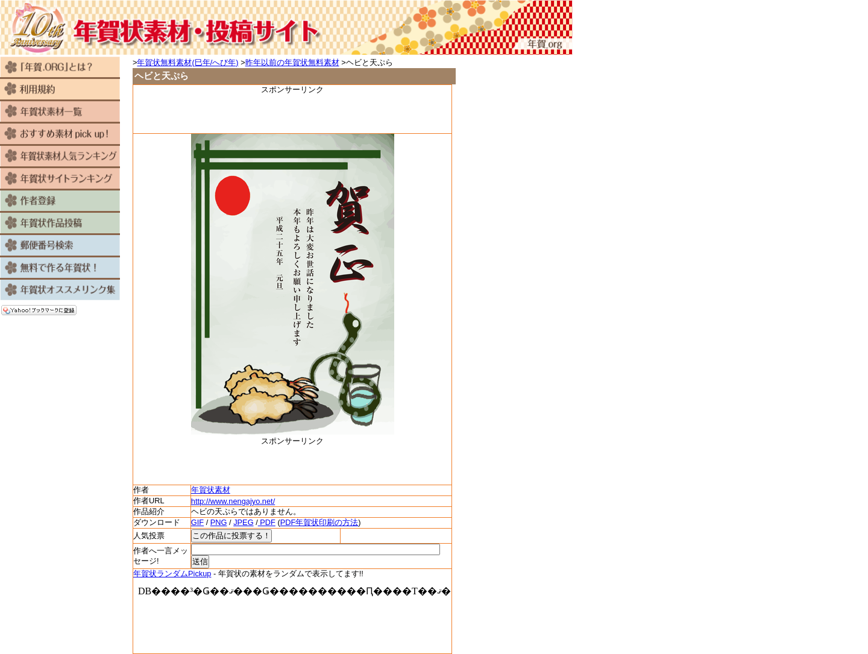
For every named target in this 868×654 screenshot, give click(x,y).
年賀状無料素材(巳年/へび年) (187, 62)
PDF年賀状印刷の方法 (319, 522)
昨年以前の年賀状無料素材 (292, 62)
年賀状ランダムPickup (172, 573)
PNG (218, 522)
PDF (266, 522)
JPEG (243, 522)
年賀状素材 (210, 489)
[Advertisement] (292, 113)
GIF (197, 522)
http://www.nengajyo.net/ (233, 501)
